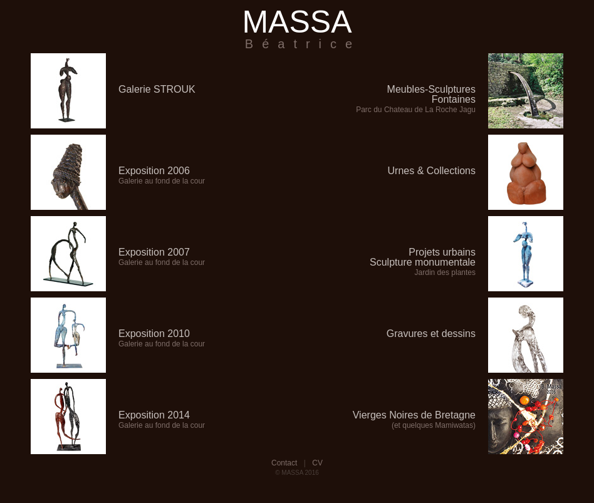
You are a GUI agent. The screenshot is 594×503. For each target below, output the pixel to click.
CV (317, 463)
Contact (284, 463)
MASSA (297, 27)
